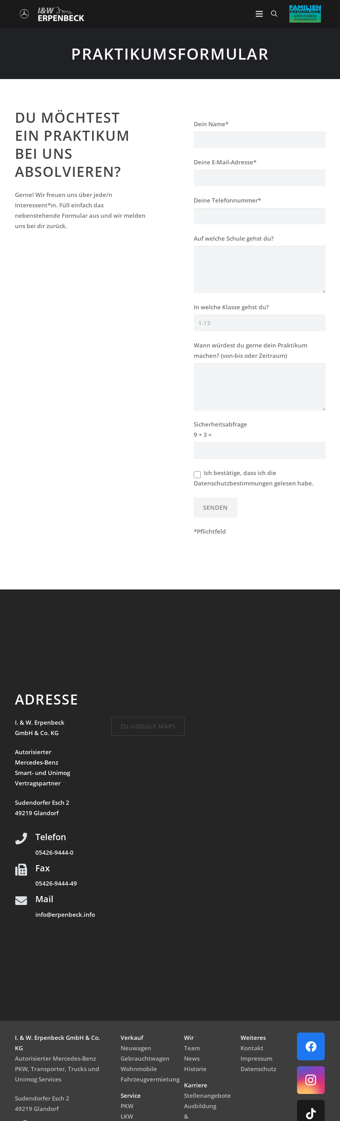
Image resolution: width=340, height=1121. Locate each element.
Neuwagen (136, 1048)
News (192, 1058)
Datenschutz (258, 1069)
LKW (127, 1116)
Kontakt (252, 1048)
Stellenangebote (207, 1096)
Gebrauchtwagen (145, 1058)
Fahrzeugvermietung (150, 1079)
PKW (127, 1106)
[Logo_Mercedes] (24, 14)
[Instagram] (311, 1080)
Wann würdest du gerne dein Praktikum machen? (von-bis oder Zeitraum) (259, 355)
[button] (274, 14)
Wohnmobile (139, 1069)
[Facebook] (311, 1046)
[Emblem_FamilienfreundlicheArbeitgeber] (305, 14)
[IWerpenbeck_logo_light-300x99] (61, 14)
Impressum (256, 1058)
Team (192, 1048)
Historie (195, 1069)
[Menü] (259, 14)
